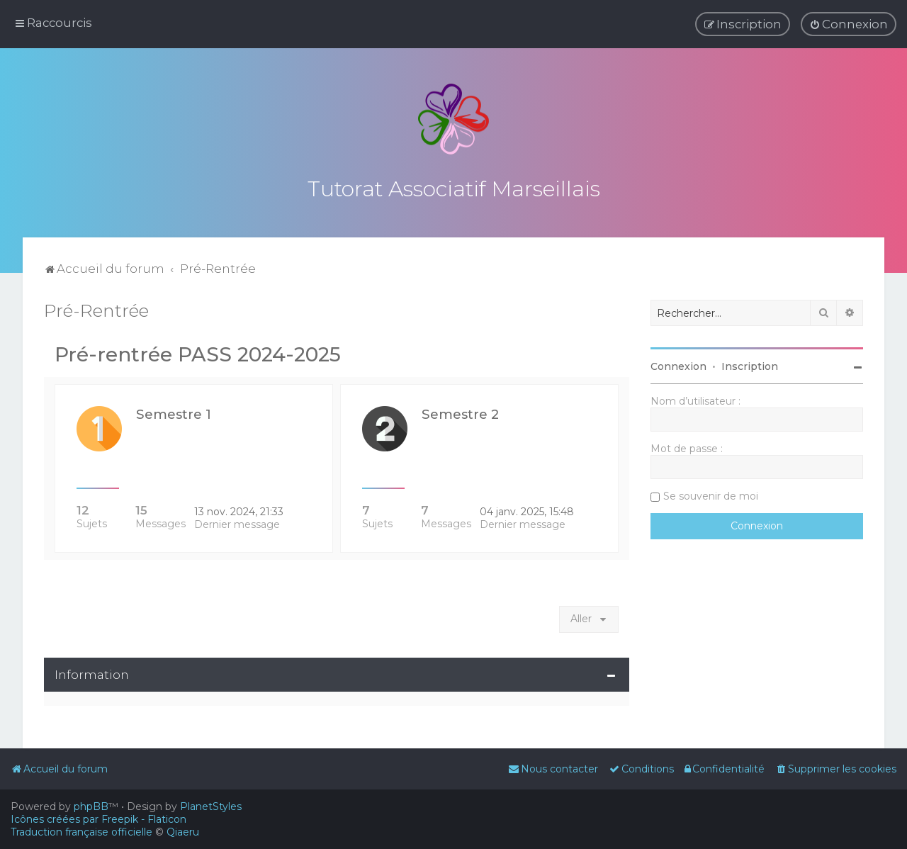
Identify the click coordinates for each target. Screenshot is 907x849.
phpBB (91, 806)
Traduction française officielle (81, 832)
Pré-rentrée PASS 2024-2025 (198, 353)
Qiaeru (183, 832)
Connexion (678, 365)
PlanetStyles (211, 806)
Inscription (749, 365)
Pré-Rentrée (96, 309)
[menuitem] (848, 24)
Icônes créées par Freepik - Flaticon (98, 819)
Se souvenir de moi (710, 494)
